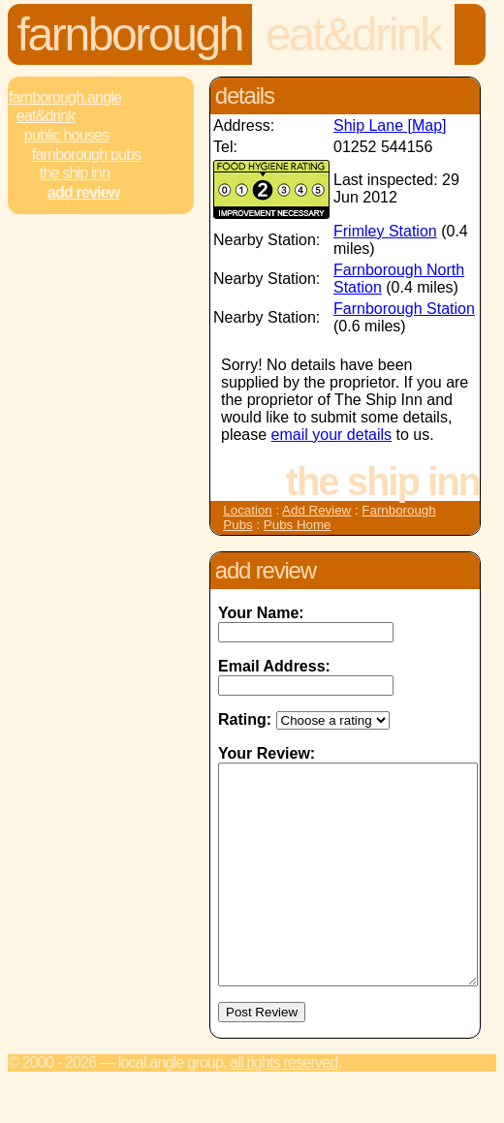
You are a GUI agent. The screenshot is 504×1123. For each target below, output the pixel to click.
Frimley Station (385, 231)
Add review (83, 192)
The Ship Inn (75, 173)
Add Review (316, 510)
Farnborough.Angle (65, 97)
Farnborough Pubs (87, 154)
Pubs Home (297, 524)
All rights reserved (283, 1106)
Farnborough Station (404, 308)
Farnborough (129, 34)
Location (247, 510)
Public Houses (66, 135)
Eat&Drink (353, 34)
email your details (332, 434)
